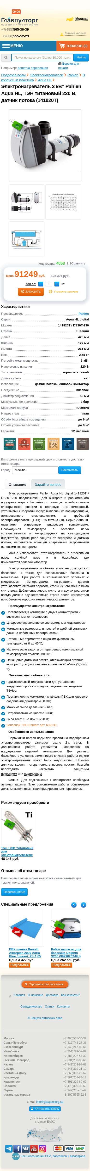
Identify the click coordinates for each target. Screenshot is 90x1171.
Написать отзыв (14, 892)
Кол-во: (30, 284)
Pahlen (83, 313)
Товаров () (73, 46)
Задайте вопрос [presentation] (48, 484)
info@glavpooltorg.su (49, 1102)
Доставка (52, 995)
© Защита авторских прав (45, 1018)
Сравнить (76, 263)
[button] (56, 284)
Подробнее (20, 965)
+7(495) (15, 29)
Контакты (63, 1006)
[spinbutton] (49, 284)
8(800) (16, 36)
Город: (6, 470)
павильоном (33, 773)
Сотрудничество (31, 1006)
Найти (81, 57)
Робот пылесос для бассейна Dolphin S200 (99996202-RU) (66, 952)
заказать (31, 291)
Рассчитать (69, 470)
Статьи (49, 1006)
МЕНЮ (12, 46)
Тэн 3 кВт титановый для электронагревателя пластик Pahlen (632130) (17, 854)
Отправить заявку (45, 1108)
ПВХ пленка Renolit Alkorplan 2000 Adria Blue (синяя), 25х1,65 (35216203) (25, 954)
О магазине (35, 995)
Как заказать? (70, 995)
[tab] (17, 484)
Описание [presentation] (17, 484)
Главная (19, 995)
